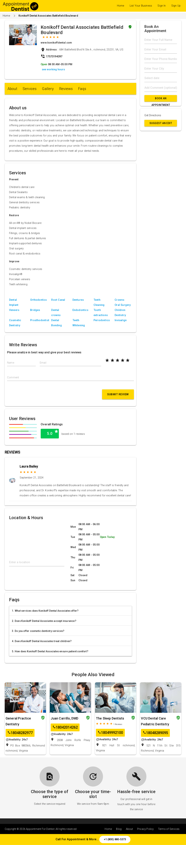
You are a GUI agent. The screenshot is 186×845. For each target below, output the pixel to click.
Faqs (82, 89)
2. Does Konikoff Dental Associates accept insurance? (44, 620)
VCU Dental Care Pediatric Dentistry (155, 721)
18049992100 (110, 733)
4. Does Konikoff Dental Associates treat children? (42, 641)
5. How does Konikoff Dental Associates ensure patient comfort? (50, 651)
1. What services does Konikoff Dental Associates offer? (45, 610)
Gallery (48, 89)
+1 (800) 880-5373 (115, 839)
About (12, 89)
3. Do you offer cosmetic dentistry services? (38, 631)
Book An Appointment (160, 99)
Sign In (161, 5)
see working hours (53, 69)
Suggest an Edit (160, 123)
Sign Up (176, 5)
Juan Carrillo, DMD (64, 718)
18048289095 (155, 733)
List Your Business (141, 5)
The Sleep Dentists (110, 718)
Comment (13, 377)
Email (43, 362)
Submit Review (118, 394)
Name (10, 362)
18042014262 (65, 727)
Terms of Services (168, 829)
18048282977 (20, 733)
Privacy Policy (145, 829)
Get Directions (152, 115)
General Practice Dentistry (18, 721)
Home (120, 5)
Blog (119, 829)
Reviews (66, 89)
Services (30, 89)
